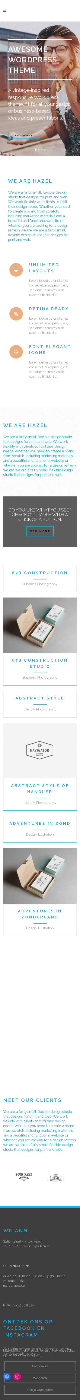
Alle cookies (39, 1366)
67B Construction (40, 573)
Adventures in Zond (40, 823)
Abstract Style (40, 698)
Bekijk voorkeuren (40, 1390)
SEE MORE (24, 135)
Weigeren (40, 1378)
